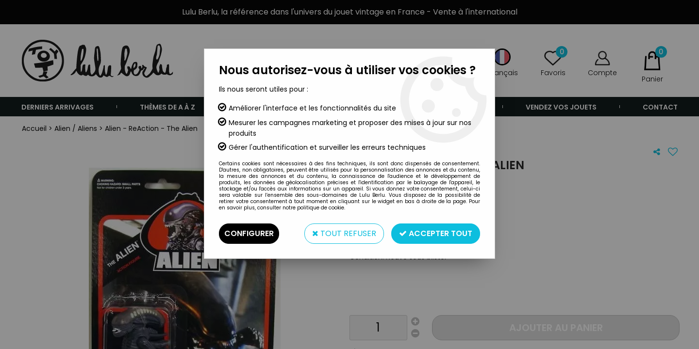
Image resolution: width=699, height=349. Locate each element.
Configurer (249, 233)
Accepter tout (435, 233)
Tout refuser (344, 233)
